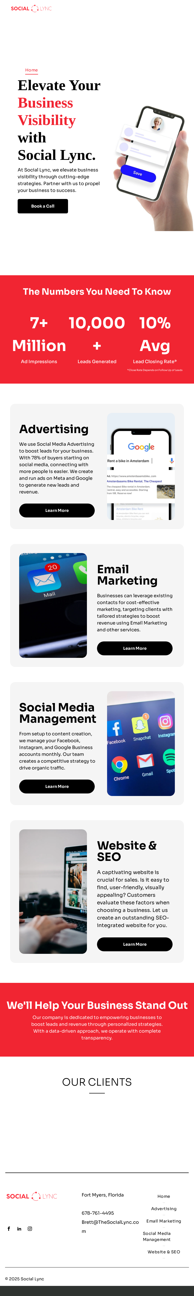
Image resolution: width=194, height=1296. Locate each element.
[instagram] (29, 1229)
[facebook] (8, 1229)
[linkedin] (19, 1229)
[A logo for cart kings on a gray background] (166, 1128)
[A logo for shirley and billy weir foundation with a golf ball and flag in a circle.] (62, 1128)
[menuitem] (31, 70)
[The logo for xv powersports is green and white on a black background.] (27, 1128)
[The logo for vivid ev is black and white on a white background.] (131, 1128)
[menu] (182, 8)
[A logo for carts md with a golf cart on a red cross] (97, 1128)
